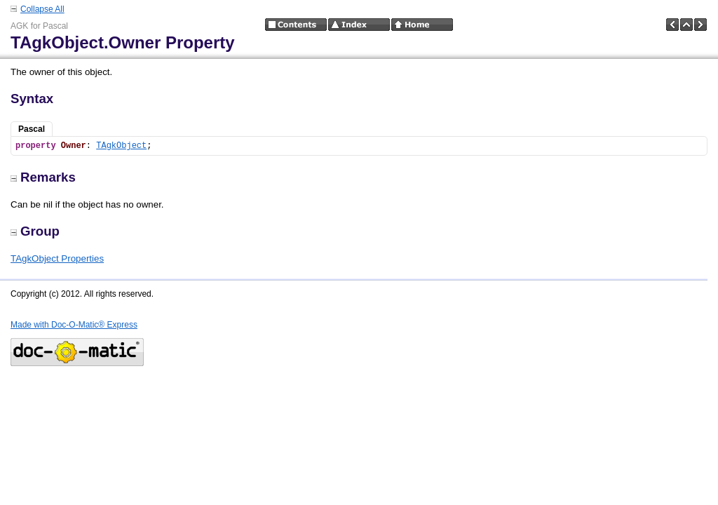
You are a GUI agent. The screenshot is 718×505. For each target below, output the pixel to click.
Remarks (43, 177)
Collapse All (42, 9)
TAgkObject (121, 146)
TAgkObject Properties (57, 258)
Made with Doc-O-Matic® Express (74, 325)
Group (35, 231)
